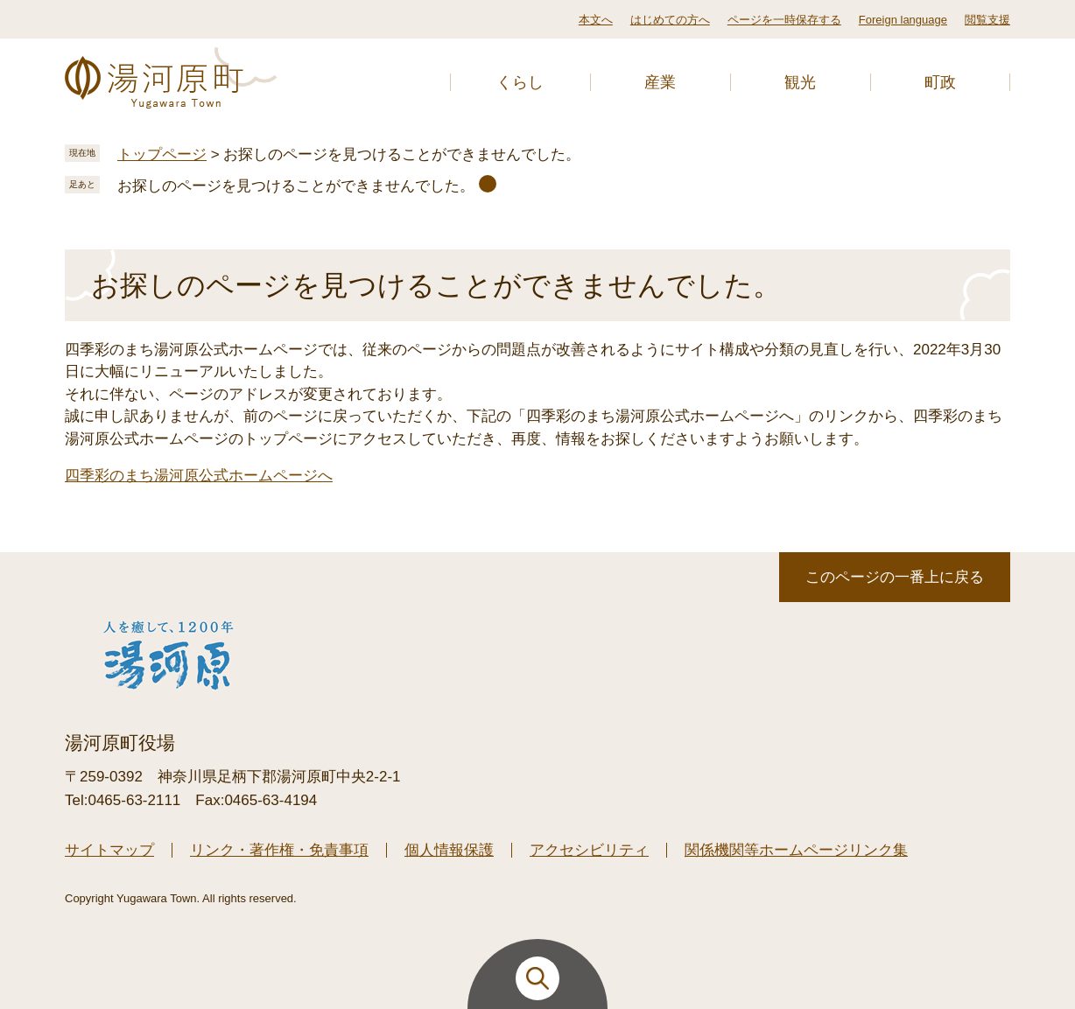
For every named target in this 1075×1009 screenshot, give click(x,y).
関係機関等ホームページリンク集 (796, 850)
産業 (660, 82)
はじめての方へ (670, 19)
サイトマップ (109, 850)
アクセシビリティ (589, 850)
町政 (940, 82)
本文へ (596, 19)
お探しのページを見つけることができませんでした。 (295, 186)
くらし (520, 82)
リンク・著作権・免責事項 (279, 850)
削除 (487, 184)
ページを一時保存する (784, 19)
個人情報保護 (449, 850)
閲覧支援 (987, 19)
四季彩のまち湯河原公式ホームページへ (199, 475)
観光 (800, 82)
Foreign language (903, 19)
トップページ (162, 154)
